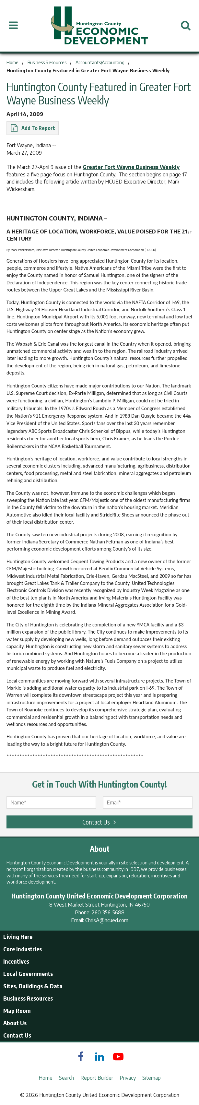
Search (66, 1078)
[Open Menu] (13, 25)
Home (46, 1078)
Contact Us (100, 822)
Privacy (128, 1078)
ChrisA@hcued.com (106, 920)
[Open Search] (186, 25)
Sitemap (151, 1078)
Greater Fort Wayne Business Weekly (131, 167)
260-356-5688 (108, 912)
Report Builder (96, 1078)
